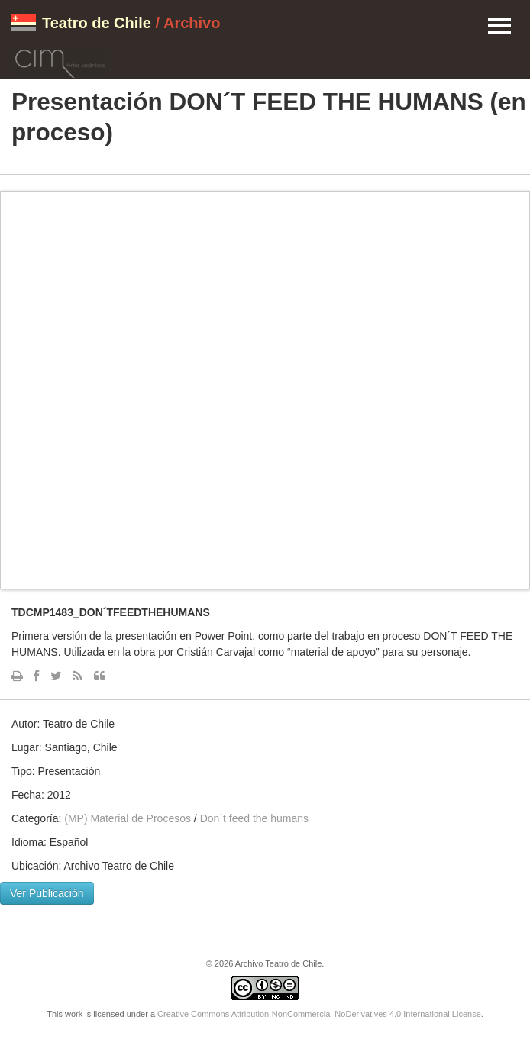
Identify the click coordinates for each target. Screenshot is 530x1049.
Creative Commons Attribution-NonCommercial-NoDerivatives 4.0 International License (319, 1013)
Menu (499, 27)
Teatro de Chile (96, 23)
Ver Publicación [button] (47, 893)
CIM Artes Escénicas (60, 61)
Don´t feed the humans (254, 818)
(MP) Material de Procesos (127, 818)
